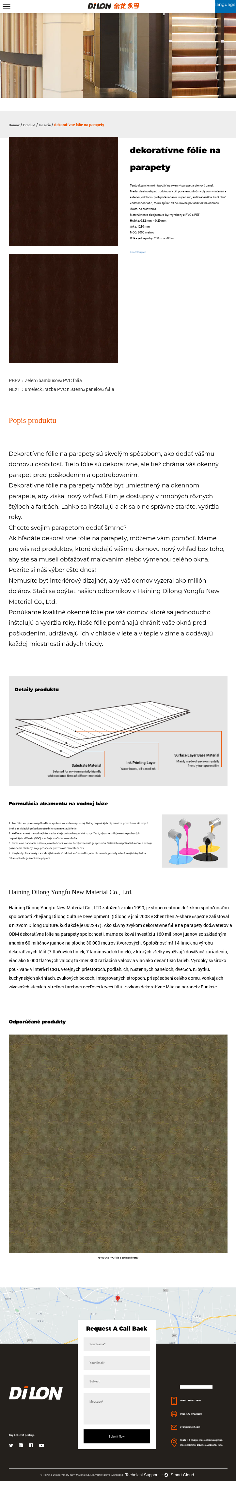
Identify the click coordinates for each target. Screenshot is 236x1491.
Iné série (49, 124)
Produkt (32, 124)
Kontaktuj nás (139, 252)
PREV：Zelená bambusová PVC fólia (45, 381)
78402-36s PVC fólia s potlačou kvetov (118, 1266)
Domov (15, 124)
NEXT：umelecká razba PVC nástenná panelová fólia (62, 390)
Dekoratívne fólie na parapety (52, 454)
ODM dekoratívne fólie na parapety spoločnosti (60, 942)
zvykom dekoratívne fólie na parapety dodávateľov (178, 933)
